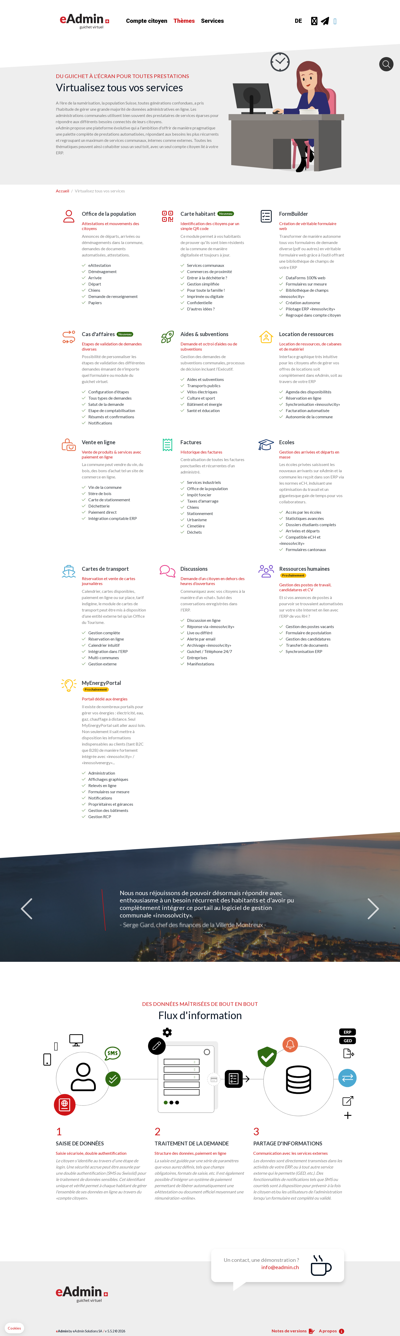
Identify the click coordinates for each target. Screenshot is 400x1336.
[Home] (91, 21)
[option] (200, 904)
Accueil (62, 184)
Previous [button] (28, 904)
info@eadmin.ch (280, 1261)
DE (298, 20)
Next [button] (372, 904)
